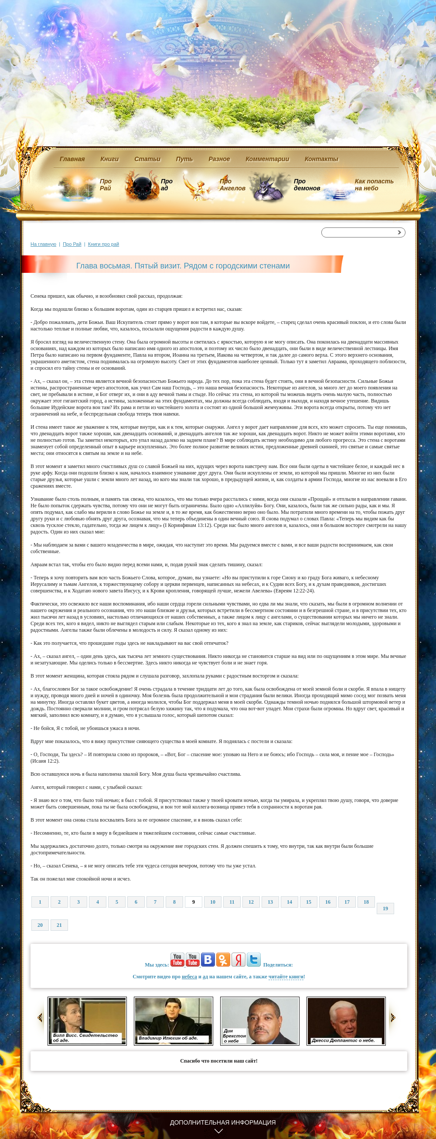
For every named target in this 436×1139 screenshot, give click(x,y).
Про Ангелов (232, 185)
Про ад (166, 185)
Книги (110, 158)
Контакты (321, 158)
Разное (219, 158)
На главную (43, 244)
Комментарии (267, 158)
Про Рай (106, 185)
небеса (189, 977)
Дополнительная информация (223, 1122)
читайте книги (286, 977)
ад (205, 977)
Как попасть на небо (374, 185)
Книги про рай (103, 244)
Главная (72, 158)
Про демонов (307, 185)
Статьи (147, 158)
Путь (184, 158)
